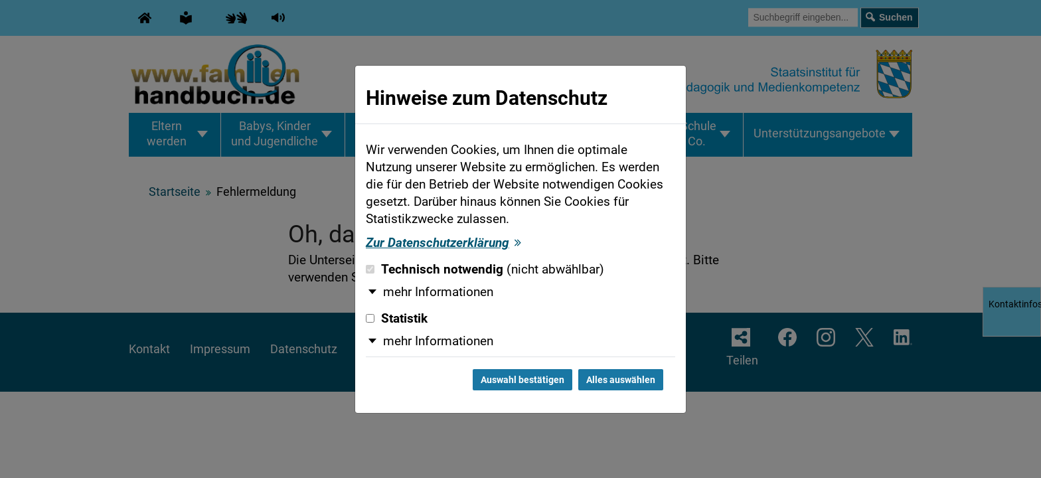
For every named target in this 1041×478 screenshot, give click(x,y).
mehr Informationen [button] (438, 292)
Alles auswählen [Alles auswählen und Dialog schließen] (620, 379)
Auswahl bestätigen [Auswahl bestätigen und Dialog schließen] (522, 379)
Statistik (397, 318)
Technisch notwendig (485, 269)
